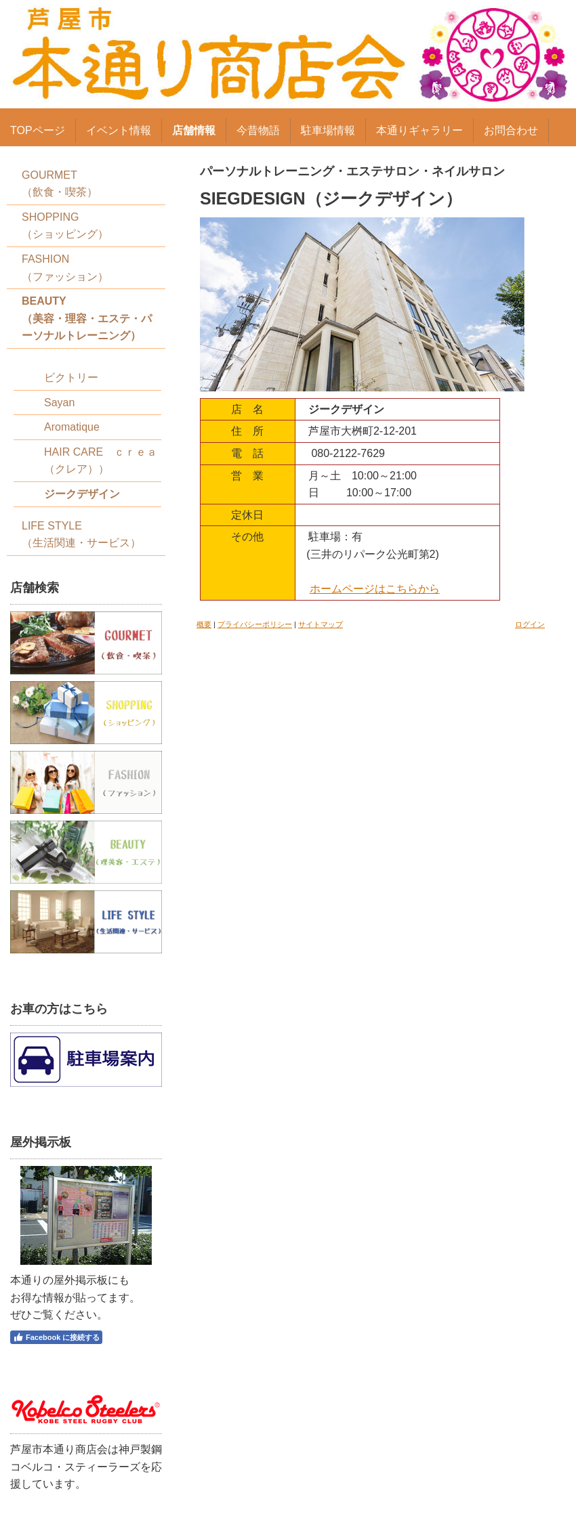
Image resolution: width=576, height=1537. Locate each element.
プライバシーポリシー (255, 624)
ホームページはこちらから (375, 588)
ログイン (530, 624)
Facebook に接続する (56, 1337)
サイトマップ (320, 624)
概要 (204, 624)
